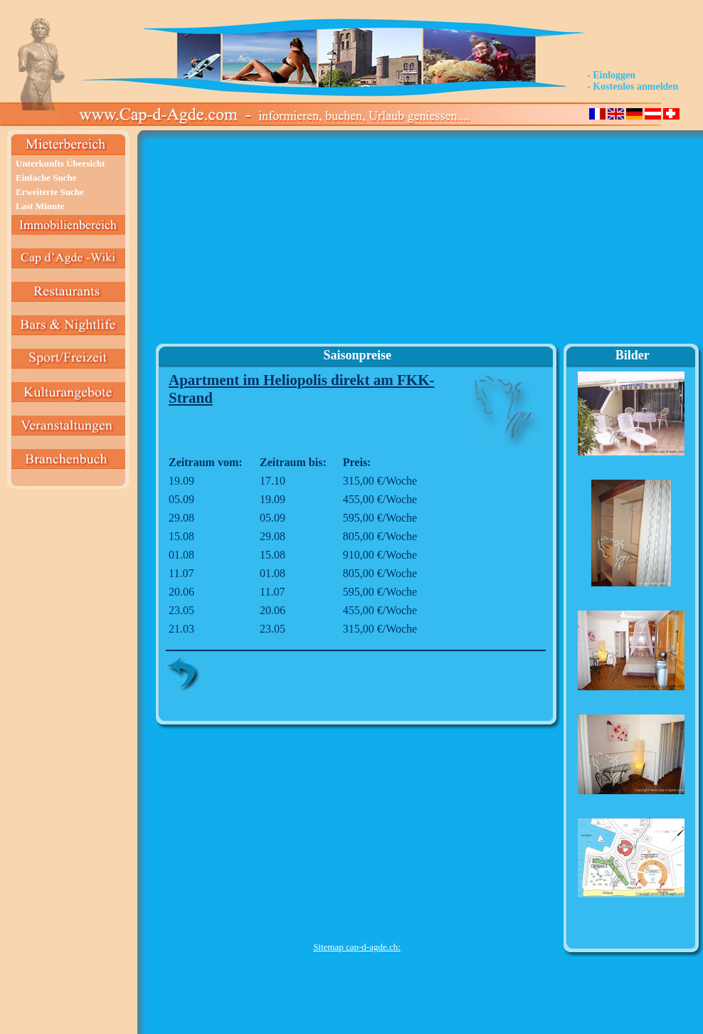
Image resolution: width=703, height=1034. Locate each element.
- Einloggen (611, 75)
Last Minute (40, 206)
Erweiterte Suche (50, 191)
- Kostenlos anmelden (632, 86)
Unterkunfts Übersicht (60, 163)
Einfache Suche (46, 177)
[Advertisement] (357, 242)
